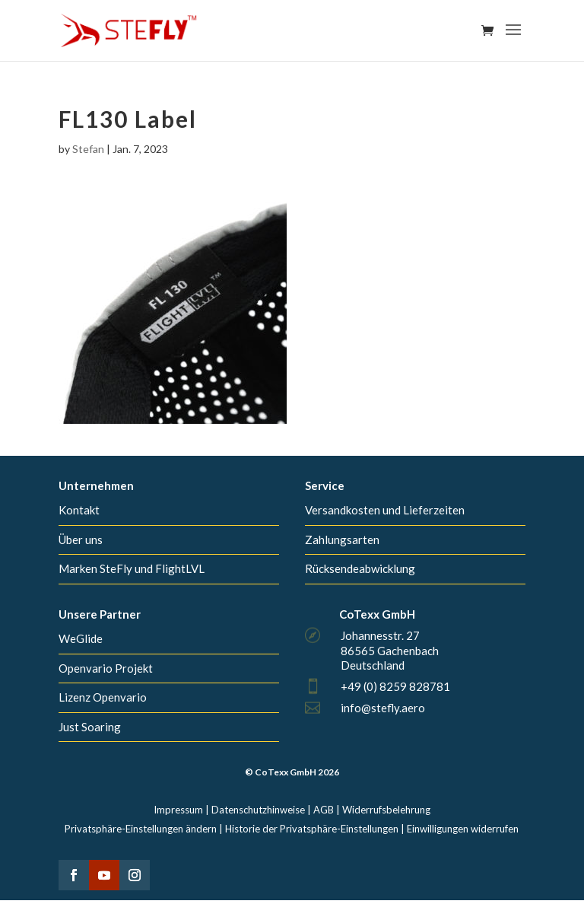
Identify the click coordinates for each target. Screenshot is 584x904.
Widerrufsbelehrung (386, 810)
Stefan (88, 148)
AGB (323, 810)
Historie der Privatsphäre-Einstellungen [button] (311, 829)
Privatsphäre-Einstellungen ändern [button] (141, 829)
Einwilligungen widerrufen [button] (463, 829)
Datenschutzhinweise (258, 810)
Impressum (178, 810)
